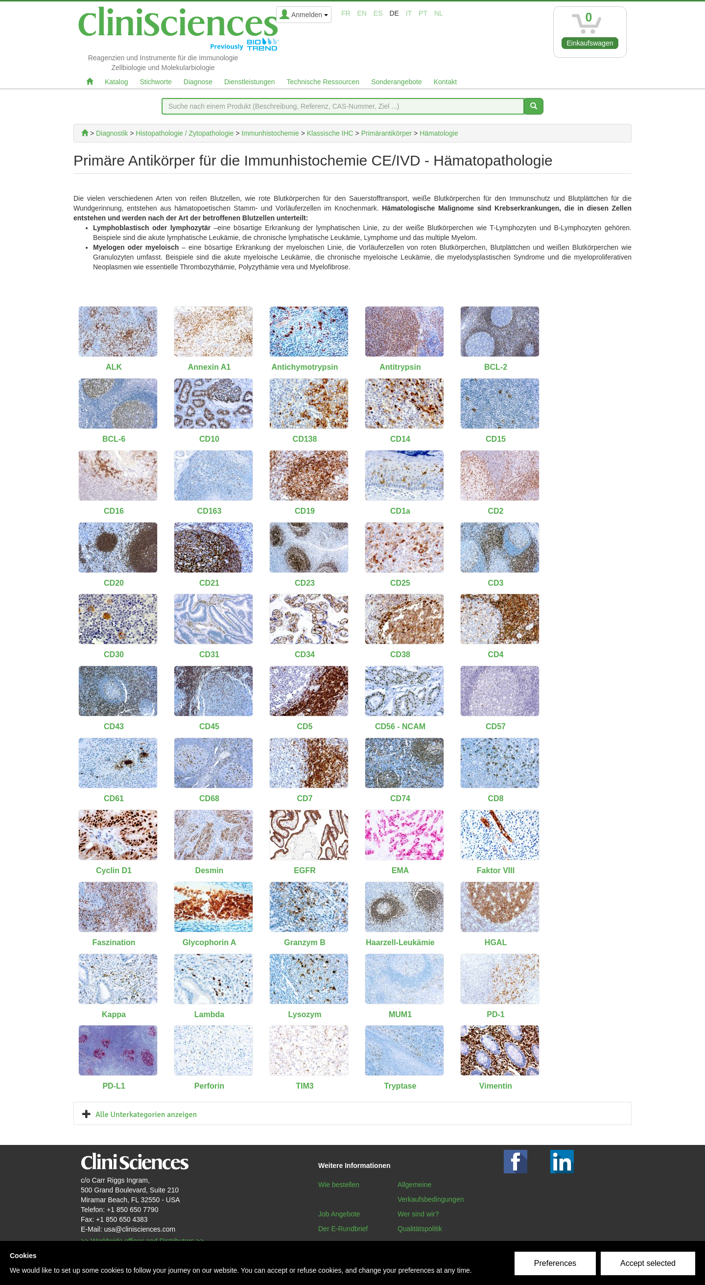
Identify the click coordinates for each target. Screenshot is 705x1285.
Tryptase (400, 1086)
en (362, 13)
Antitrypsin (400, 367)
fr (346, 13)
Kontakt (445, 82)
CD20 (114, 583)
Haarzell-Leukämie (400, 942)
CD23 (305, 583)
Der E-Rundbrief (343, 1229)
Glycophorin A (209, 942)
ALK (114, 367)
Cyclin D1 (114, 870)
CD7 (304, 798)
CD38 (400, 654)
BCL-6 (113, 439)
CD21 (209, 583)
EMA (400, 870)
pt (423, 13)
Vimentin (495, 1086)
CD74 (400, 798)
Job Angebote (339, 1214)
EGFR (304, 870)
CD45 (209, 726)
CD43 (114, 726)
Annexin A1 (209, 367)
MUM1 (400, 1014)
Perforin (209, 1086)
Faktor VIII (496, 870)
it (409, 13)
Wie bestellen (338, 1185)
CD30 (114, 654)
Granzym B (304, 942)
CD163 (209, 511)
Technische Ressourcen (323, 82)
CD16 (114, 511)
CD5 (304, 726)
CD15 (496, 439)
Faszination (113, 942)
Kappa (114, 1014)
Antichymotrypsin (304, 367)
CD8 (495, 798)
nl (438, 13)
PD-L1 (113, 1086)
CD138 (305, 439)
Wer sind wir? (418, 1214)
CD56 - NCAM (400, 726)
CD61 (114, 798)
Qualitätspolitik (420, 1229)
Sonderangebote (396, 82)
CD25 (400, 583)
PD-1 (495, 1014)
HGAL (496, 942)
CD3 (495, 583)
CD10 (209, 439)
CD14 (400, 439)
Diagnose (198, 82)
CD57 (496, 726)
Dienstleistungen (249, 82)
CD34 (305, 654)
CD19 (305, 511)
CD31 (209, 654)
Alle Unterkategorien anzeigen (146, 1114)
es (378, 13)
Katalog (116, 82)
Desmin (209, 870)
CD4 (495, 654)
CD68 (209, 798)
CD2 (495, 511)
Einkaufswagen (590, 43)
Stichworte (155, 82)
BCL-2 (495, 367)
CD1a (400, 511)
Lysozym (305, 1014)
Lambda (209, 1014)
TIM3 (304, 1086)
